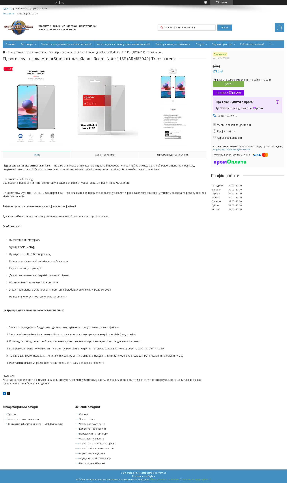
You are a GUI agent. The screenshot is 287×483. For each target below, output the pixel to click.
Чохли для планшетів (91, 438)
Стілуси (200, 44)
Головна (10, 44)
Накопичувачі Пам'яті (92, 463)
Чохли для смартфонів (92, 424)
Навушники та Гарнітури (93, 433)
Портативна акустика (92, 453)
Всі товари (27, 44)
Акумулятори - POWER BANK (95, 458)
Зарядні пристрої (222, 44)
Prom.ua (161, 472)
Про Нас (12, 414)
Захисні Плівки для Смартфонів (97, 443)
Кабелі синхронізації (252, 44)
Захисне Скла (87, 419)
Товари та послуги (19, 52)
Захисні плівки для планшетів (96, 448)
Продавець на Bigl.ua (143, 476)
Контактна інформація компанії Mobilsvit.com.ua (35, 424)
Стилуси (84, 414)
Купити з (228, 92)
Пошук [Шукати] (224, 27)
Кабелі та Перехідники (92, 428)
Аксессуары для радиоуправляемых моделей (123, 44)
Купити (228, 84)
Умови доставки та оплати (23, 419)
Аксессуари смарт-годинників (173, 44)
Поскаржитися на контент (165, 479)
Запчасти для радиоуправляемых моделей (66, 44)
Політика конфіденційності (196, 479)
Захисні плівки (42, 52)
